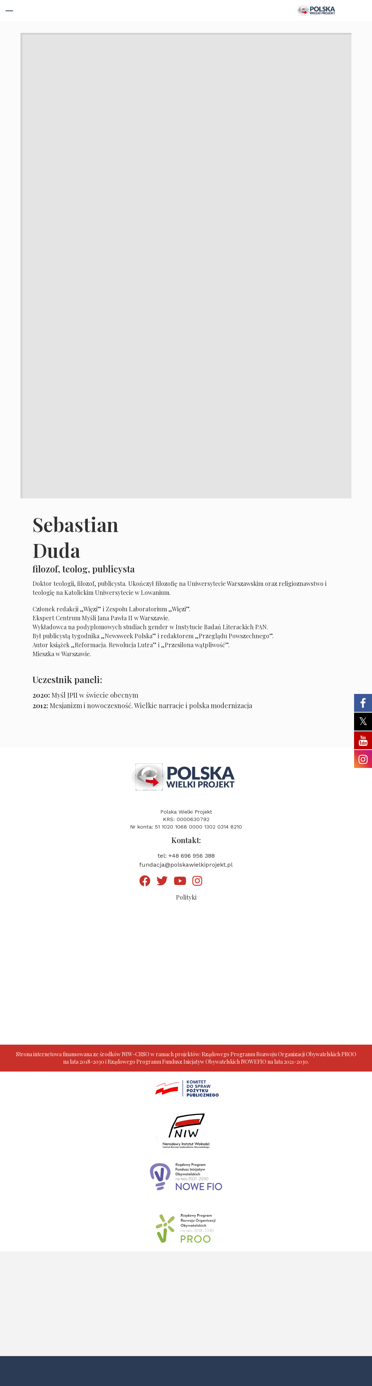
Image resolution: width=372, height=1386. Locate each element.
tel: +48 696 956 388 (186, 855)
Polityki (186, 897)
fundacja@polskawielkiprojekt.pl (186, 864)
